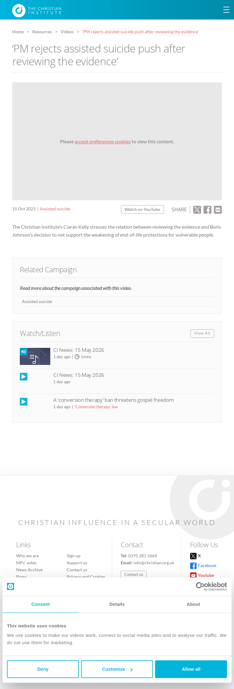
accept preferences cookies (103, 141)
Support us (77, 562)
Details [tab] (117, 604)
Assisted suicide (55, 208)
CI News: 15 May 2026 (78, 349)
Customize (117, 669)
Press (21, 576)
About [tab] (193, 604)
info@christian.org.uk (153, 562)
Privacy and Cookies (86, 576)
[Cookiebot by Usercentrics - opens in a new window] (200, 586)
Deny (42, 669)
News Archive (29, 569)
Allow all (191, 669)
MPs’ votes (26, 562)
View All (202, 333)
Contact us (77, 569)
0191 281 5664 (142, 555)
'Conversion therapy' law (96, 406)
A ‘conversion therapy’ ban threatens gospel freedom (113, 399)
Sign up (73, 555)
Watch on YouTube (142, 209)
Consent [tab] (40, 604)
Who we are (27, 555)
